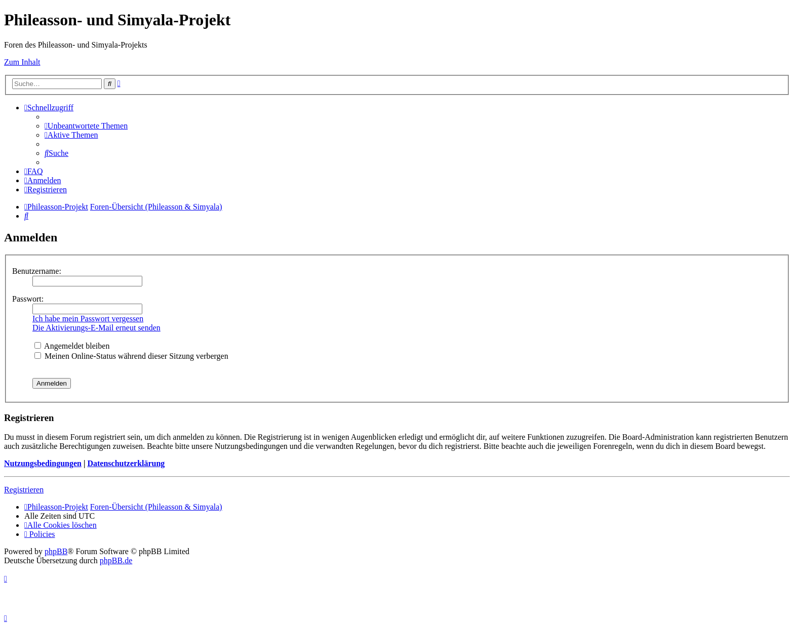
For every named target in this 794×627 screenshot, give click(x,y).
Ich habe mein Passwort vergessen (87, 318)
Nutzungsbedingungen (43, 463)
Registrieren (24, 489)
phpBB (56, 551)
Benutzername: (36, 271)
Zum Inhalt (22, 62)
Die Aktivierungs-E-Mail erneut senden (96, 327)
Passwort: (28, 299)
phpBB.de (116, 560)
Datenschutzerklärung (126, 463)
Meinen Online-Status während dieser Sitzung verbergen (131, 356)
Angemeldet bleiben (71, 346)
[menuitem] (86, 125)
